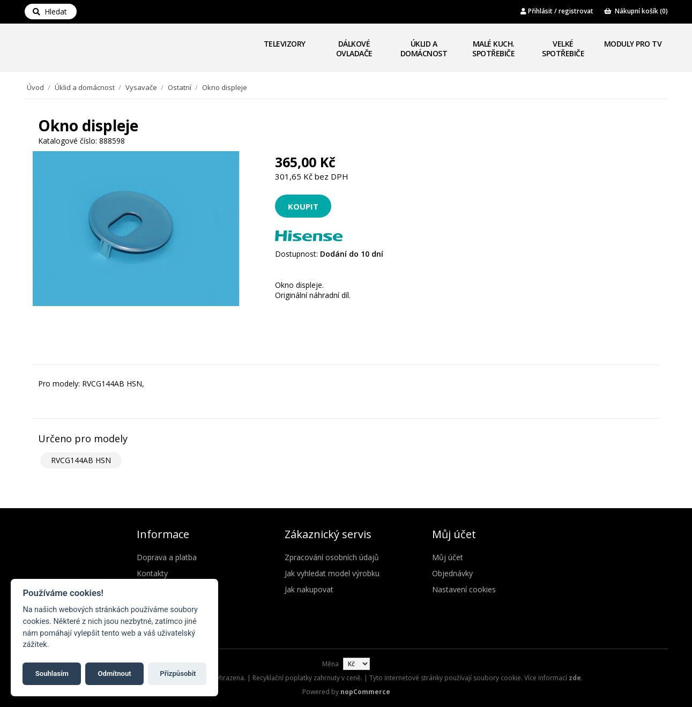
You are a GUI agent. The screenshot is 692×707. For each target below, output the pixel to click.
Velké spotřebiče (563, 48)
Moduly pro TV (633, 44)
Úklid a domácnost (424, 48)
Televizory (285, 44)
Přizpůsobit (178, 673)
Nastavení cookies (464, 589)
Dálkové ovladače (354, 48)
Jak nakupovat (309, 589)
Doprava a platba (167, 557)
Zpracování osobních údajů (332, 557)
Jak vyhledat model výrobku (332, 573)
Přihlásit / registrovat (556, 11)
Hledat (50, 11)
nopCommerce (365, 691)
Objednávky (452, 573)
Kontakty (152, 573)
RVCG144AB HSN (81, 460)
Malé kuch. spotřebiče (493, 48)
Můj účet (447, 557)
